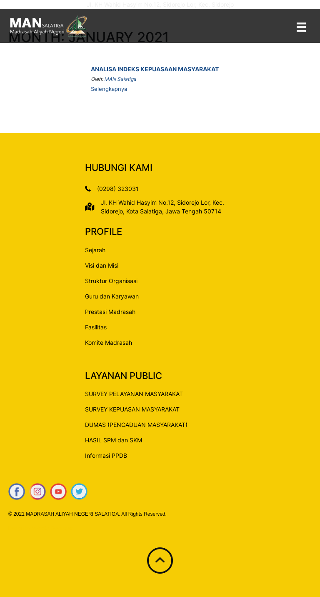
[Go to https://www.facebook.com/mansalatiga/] (16, 491)
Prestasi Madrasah (110, 311)
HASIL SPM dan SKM (113, 440)
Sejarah (95, 249)
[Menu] (301, 27)
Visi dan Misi (101, 265)
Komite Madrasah (108, 342)
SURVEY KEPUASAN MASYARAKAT (132, 409)
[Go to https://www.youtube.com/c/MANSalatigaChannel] (58, 491)
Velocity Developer (52, 528)
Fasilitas (96, 327)
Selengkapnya (109, 88)
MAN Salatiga (120, 79)
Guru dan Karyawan (112, 296)
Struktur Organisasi (111, 280)
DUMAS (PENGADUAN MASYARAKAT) (136, 424)
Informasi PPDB (106, 455)
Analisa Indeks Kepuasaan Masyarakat (155, 69)
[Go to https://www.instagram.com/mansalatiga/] (37, 491)
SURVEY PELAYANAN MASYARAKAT (134, 393)
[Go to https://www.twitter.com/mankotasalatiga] (79, 491)
